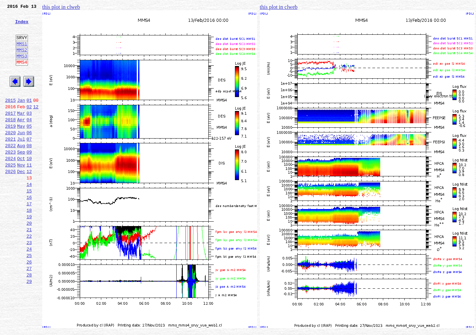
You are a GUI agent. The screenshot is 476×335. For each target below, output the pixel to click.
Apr (21, 139)
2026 (10, 199)
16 (29, 229)
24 (29, 289)
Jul (21, 161)
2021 (10, 161)
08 (29, 169)
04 (29, 139)
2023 (10, 176)
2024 (10, 184)
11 (29, 191)
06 (29, 154)
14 (29, 214)
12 (36, 124)
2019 (10, 146)
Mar (21, 131)
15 (29, 221)
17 (29, 236)
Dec (21, 199)
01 (29, 116)
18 (29, 244)
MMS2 (21, 59)
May (21, 146)
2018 (10, 139)
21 (29, 266)
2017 (10, 131)
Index (21, 25)
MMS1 (21, 52)
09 (29, 176)
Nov (21, 191)
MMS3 (21, 66)
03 (29, 131)
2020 (10, 154)
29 (29, 326)
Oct (21, 184)
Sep (21, 176)
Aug (21, 169)
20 (29, 259)
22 (29, 274)
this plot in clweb (61, 7)
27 (29, 311)
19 (29, 251)
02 (29, 124)
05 (29, 146)
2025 (10, 191)
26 (29, 304)
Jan (21, 116)
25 (29, 296)
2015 (10, 116)
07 (29, 161)
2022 (10, 169)
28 (29, 319)
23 (29, 281)
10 (29, 184)
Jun (21, 154)
